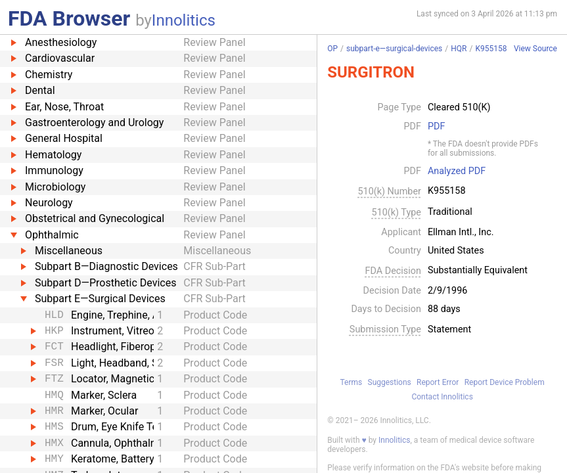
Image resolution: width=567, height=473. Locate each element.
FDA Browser (69, 18)
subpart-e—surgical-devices (394, 48)
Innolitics (183, 20)
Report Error (438, 382)
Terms (351, 382)
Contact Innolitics (441, 396)
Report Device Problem (505, 382)
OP (332, 48)
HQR (458, 48)
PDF (436, 127)
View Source (535, 49)
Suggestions (389, 382)
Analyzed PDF (457, 171)
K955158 (491, 48)
